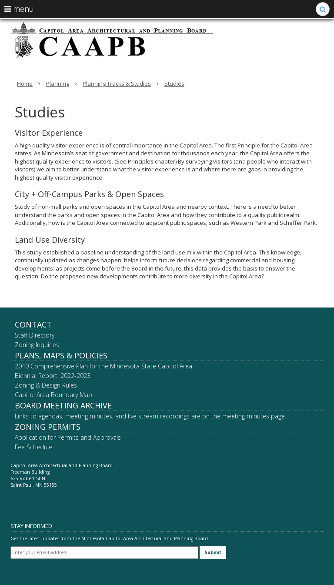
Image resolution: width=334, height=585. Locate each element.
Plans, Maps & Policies (61, 355)
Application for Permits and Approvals (68, 437)
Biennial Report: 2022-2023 (52, 375)
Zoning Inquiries (37, 345)
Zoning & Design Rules (46, 385)
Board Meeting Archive (63, 405)
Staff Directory (34, 335)
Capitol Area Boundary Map (53, 395)
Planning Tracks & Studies (117, 83)
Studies (174, 83)
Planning (57, 83)
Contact (33, 324)
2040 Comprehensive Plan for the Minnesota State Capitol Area (103, 366)
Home (25, 83)
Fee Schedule (33, 447)
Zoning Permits (47, 426)
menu (19, 8)
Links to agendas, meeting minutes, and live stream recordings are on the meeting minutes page (150, 416)
